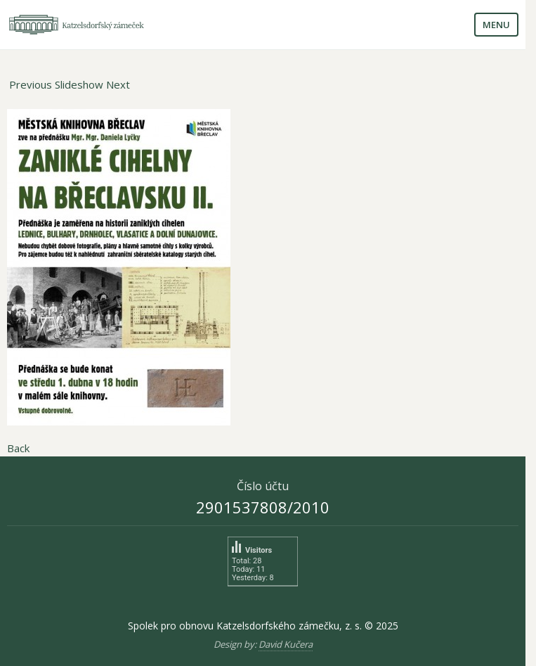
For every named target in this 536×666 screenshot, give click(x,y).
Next (118, 84)
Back (18, 448)
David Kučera (286, 644)
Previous (30, 84)
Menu (496, 24)
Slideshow (79, 84)
